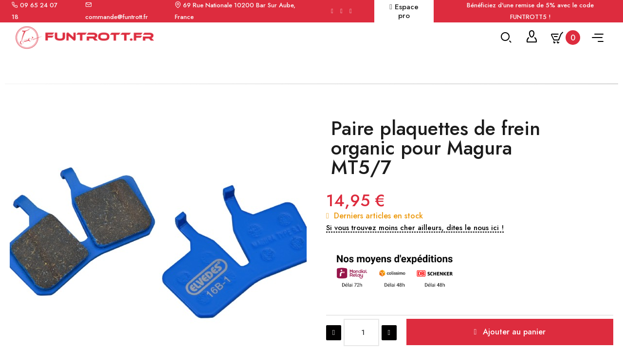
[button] (415, 293)
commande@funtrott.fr (116, 16)
